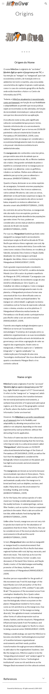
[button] (3, 3)
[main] (24, 13)
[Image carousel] (24, 39)
